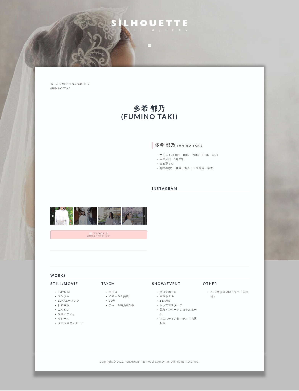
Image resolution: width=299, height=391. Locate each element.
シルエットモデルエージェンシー (149, 24)
